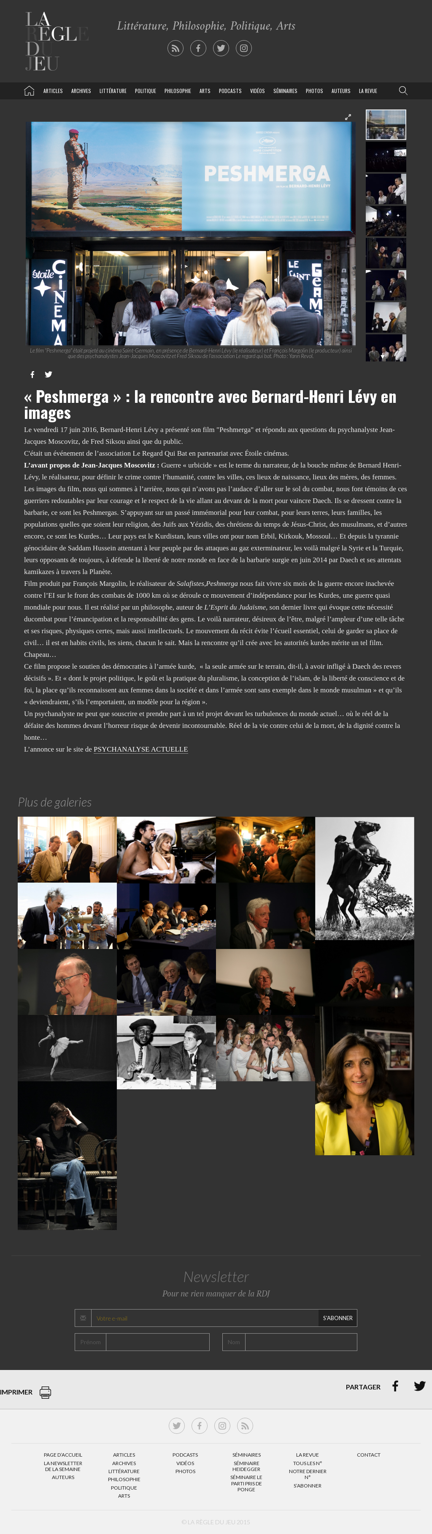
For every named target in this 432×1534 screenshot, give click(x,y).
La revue (368, 90)
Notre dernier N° (308, 1474)
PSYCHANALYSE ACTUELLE (141, 749)
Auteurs (341, 90)
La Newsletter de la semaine (63, 1466)
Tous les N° (307, 1463)
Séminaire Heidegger (246, 1466)
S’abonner (307, 1485)
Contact (369, 1455)
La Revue (307, 1455)
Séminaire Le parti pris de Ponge (246, 1483)
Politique (145, 90)
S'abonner (338, 1318)
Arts (205, 90)
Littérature (113, 90)
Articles (53, 90)
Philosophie (178, 90)
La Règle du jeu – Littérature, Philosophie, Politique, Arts (29, 89)
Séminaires (285, 90)
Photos (314, 90)
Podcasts (230, 90)
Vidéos (257, 90)
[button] (401, 90)
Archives (81, 90)
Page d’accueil (63, 1455)
